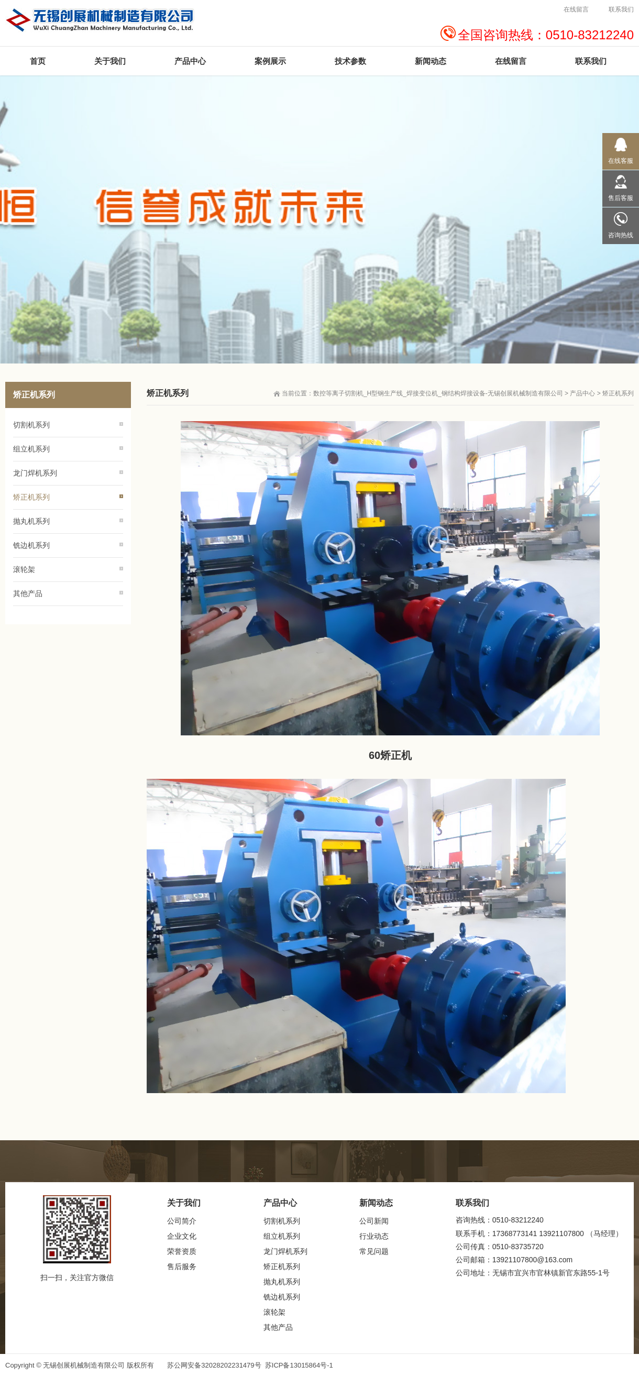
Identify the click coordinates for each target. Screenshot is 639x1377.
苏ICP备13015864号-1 (299, 1365)
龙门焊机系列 (35, 473)
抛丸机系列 (31, 521)
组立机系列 (31, 449)
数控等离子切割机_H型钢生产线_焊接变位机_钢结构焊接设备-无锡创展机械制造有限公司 (438, 393)
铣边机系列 (31, 545)
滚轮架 (24, 569)
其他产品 (27, 593)
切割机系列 (31, 425)
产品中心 (582, 393)
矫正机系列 (618, 393)
